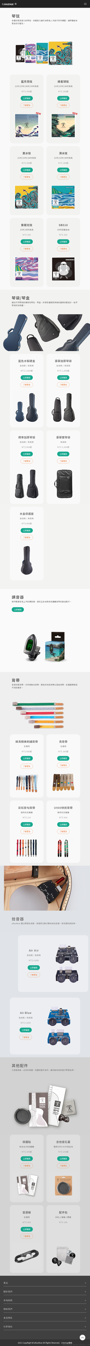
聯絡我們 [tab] (8, 1309)
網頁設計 (82, 1345)
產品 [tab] (6, 1283)
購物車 (75, 1345)
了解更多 (26, 105)
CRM (88, 1345)
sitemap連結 (66, 1342)
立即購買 (26, 98)
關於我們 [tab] (8, 1291)
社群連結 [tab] (8, 1326)
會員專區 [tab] (8, 1318)
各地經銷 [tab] (8, 1300)
